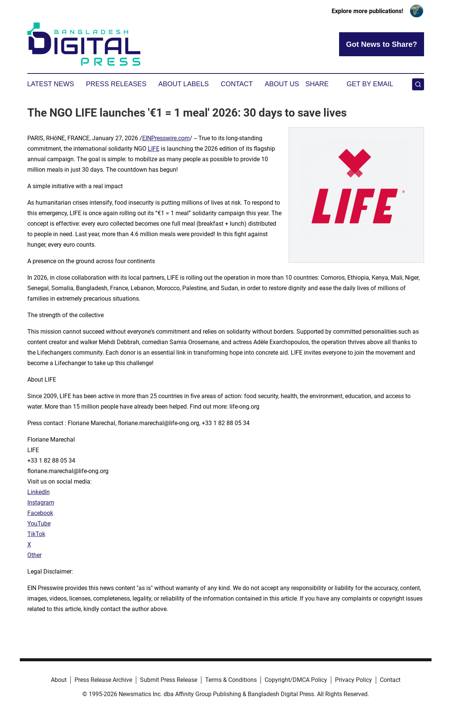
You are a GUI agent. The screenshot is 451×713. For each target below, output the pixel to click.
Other (34, 555)
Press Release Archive (103, 679)
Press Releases (116, 84)
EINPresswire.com (166, 138)
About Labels (183, 84)
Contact (237, 84)
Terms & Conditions (231, 679)
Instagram (40, 502)
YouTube (39, 523)
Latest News (50, 84)
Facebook (40, 513)
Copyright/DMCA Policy (296, 679)
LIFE (153, 148)
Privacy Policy (353, 679)
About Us (282, 84)
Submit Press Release (168, 679)
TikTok (36, 534)
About (59, 679)
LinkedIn (38, 492)
